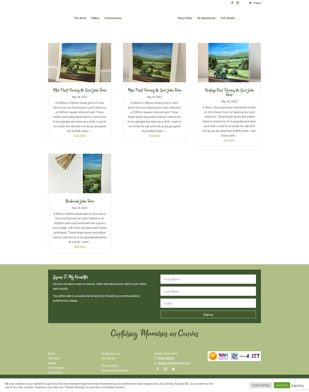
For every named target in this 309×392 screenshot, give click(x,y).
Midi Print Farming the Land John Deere (80, 90)
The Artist (81, 17)
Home (51, 353)
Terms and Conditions (114, 370)
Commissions (113, 17)
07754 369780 (166, 358)
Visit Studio (227, 17)
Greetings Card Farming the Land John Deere (229, 92)
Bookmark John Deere (79, 201)
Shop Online (184, 17)
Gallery (96, 17)
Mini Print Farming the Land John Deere (154, 90)
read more (79, 135)
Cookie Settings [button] (261, 385)
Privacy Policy (109, 365)
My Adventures (205, 17)
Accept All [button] (282, 385)
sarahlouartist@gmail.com (174, 363)
